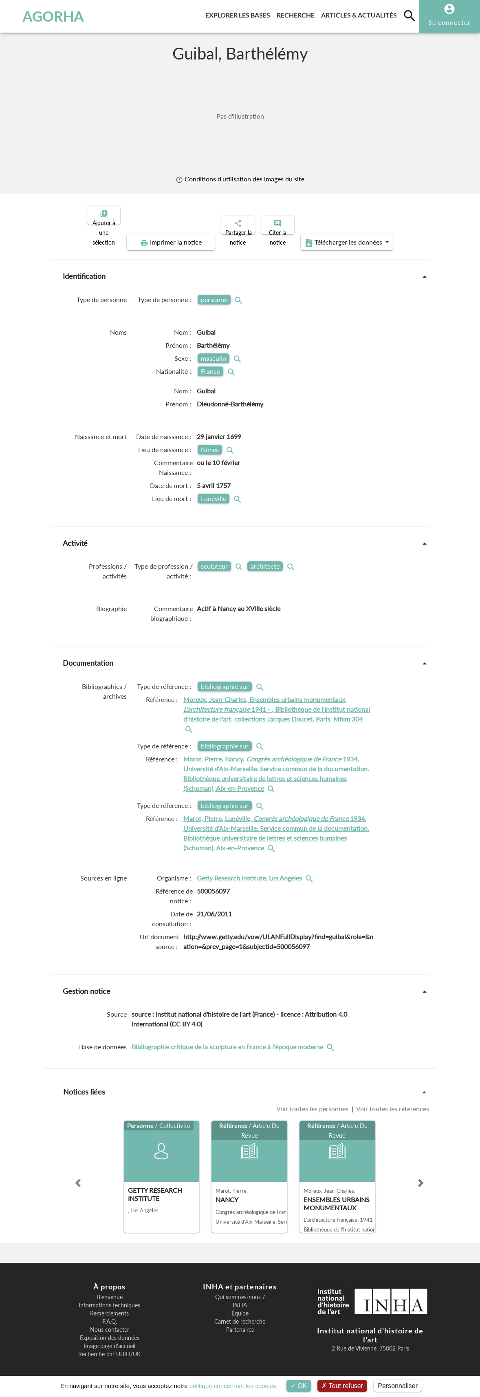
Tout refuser (342, 1385)
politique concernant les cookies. (233, 1385)
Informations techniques (109, 1298)
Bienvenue (110, 1290)
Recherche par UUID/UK (109, 1347)
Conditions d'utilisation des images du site (240, 179)
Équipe (240, 1306)
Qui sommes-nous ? (240, 1290)
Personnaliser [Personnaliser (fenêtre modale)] (398, 1385)
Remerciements (109, 1306)
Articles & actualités (360, 14)
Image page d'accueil (109, 1339)
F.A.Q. (109, 1315)
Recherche (297, 14)
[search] (409, 15)
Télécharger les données (332, 235)
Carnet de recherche (239, 1315)
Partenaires (240, 1323)
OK (299, 1385)
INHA (240, 1298)
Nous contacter (109, 1323)
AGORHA (45, 16)
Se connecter (449, 22)
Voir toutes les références (392, 1102)
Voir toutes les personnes (313, 1102)
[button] (78, 1176)
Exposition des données (109, 1331)
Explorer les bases (239, 14)
